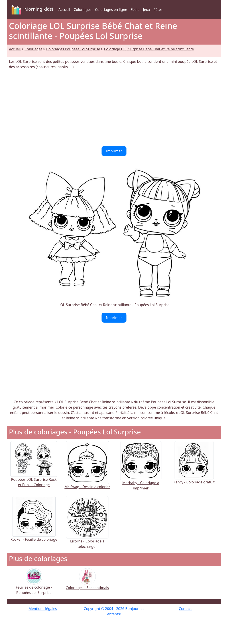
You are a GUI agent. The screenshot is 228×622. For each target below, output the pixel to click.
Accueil (64, 9)
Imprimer (114, 151)
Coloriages (83, 9)
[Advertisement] (114, 108)
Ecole (135, 9)
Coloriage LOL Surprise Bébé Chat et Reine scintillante (149, 49)
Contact (185, 608)
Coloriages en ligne (111, 9)
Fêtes (158, 9)
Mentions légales (42, 608)
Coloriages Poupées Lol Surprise (73, 49)
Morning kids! (31, 9)
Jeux (146, 9)
